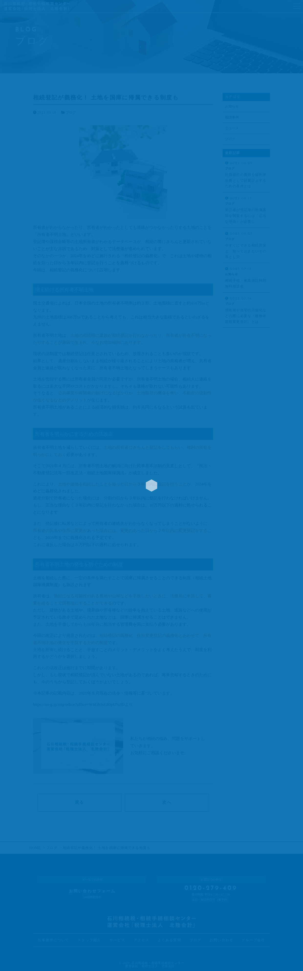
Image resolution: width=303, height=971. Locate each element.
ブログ (71, 112)
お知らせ (232, 106)
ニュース (232, 128)
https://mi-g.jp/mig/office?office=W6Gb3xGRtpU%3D (79, 704)
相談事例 (232, 117)
